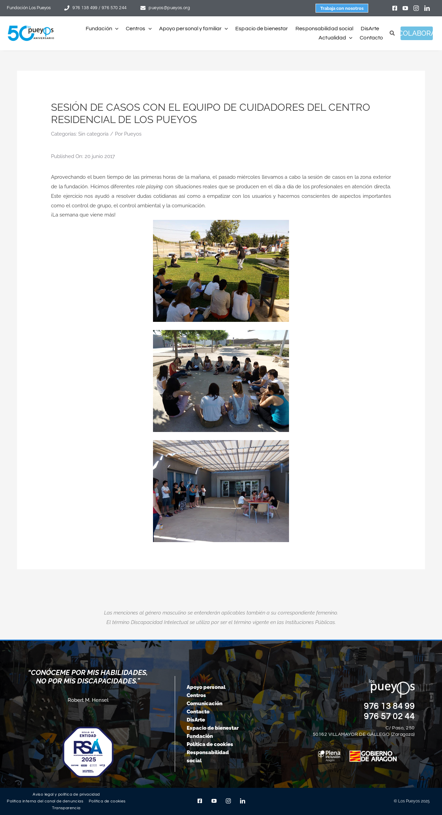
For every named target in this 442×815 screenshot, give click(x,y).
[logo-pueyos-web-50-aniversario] (31, 26)
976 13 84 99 (389, 706)
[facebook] (394, 8)
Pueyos (132, 134)
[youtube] (405, 8)
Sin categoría (93, 134)
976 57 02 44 (389, 716)
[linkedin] (427, 8)
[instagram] (416, 8)
